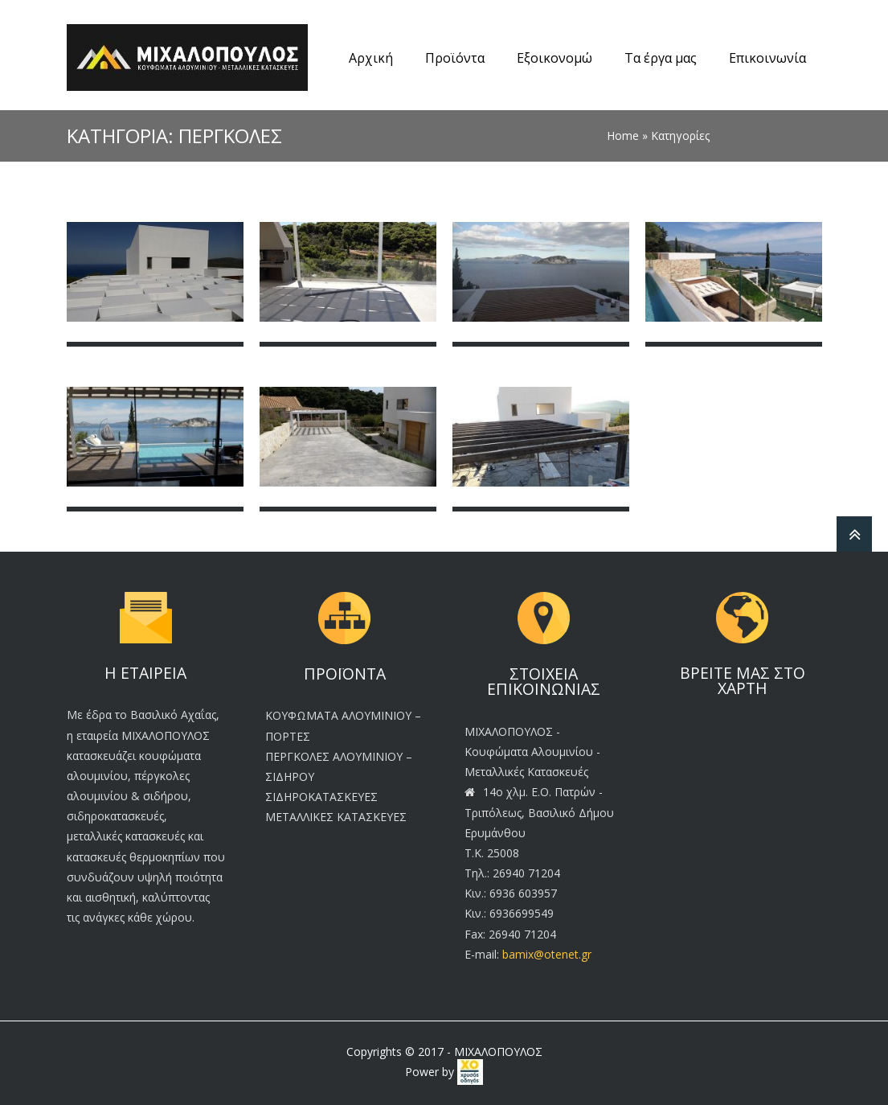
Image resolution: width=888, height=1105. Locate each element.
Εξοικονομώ (554, 58)
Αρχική (371, 58)
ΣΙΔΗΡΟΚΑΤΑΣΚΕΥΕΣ (321, 796)
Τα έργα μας (660, 58)
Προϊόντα (455, 58)
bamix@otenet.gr (546, 954)
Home (623, 135)
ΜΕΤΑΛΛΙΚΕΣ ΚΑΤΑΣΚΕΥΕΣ (336, 816)
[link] (470, 1071)
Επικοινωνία (767, 58)
